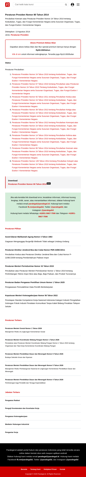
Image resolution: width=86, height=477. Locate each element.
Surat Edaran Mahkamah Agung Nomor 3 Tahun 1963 (28, 237)
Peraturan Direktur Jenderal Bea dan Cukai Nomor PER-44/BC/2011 (35, 250)
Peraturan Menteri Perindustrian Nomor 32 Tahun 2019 (29, 266)
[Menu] (78, 4)
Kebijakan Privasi (50, 469)
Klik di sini (16, 54)
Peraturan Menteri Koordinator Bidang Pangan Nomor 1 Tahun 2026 (32, 340)
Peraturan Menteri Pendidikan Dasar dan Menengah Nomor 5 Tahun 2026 (34, 365)
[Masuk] (72, 4)
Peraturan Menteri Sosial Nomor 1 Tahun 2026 (23, 328)
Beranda (24, 469)
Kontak (62, 469)
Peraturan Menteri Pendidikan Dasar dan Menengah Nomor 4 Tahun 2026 (34, 380)
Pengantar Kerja (11, 432)
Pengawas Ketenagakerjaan (16, 416)
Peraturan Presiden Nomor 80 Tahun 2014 (29, 184)
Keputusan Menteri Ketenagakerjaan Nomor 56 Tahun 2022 (31, 295)
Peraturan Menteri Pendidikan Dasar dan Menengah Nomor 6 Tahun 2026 (34, 354)
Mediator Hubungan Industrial (17, 424)
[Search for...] (38, 4)
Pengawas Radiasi (12, 400)
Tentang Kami (35, 469)
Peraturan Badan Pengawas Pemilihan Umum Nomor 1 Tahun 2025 (35, 282)
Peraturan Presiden (20, 35)
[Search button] (66, 4)
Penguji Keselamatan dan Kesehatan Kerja (22, 408)
